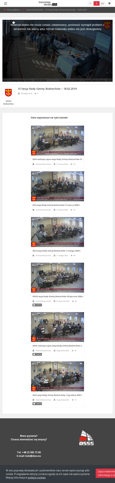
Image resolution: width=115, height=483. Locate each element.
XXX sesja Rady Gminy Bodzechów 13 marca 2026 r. (56, 205)
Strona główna (13, 9)
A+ (102, 3)
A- (90, 3)
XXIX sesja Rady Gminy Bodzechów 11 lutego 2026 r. (56, 250)
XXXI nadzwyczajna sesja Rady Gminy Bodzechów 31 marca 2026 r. (58, 159)
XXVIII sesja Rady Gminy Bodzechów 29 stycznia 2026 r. (58, 296)
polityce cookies (37, 477)
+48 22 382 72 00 (31, 452)
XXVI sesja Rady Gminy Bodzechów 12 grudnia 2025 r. (57, 395)
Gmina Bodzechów (35, 9)
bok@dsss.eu (33, 456)
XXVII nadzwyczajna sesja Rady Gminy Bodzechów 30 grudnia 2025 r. (58, 345)
